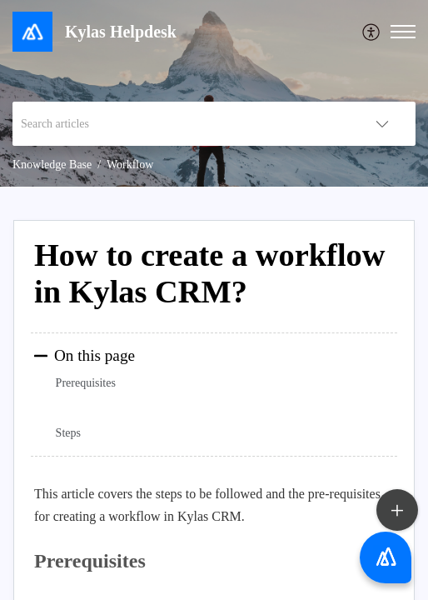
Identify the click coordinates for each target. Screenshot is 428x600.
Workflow (130, 164)
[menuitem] (372, 32)
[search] (180, 124)
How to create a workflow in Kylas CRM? (209, 273)
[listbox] (382, 124)
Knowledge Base (52, 164)
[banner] (214, 93)
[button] (403, 31)
